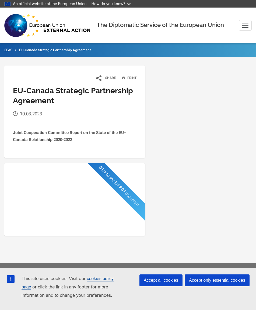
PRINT (127, 78)
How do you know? (111, 3)
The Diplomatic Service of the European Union (160, 24)
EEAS (8, 50)
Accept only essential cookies (217, 280)
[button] (106, 78)
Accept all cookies (161, 280)
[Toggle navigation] (245, 25)
